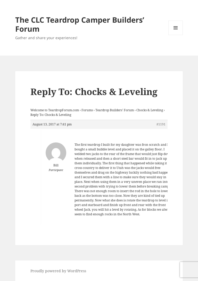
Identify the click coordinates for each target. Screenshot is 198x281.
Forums (87, 110)
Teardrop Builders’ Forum (114, 110)
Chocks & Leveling (149, 110)
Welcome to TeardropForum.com (54, 110)
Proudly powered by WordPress (58, 270)
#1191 (161, 124)
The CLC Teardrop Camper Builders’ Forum (79, 24)
